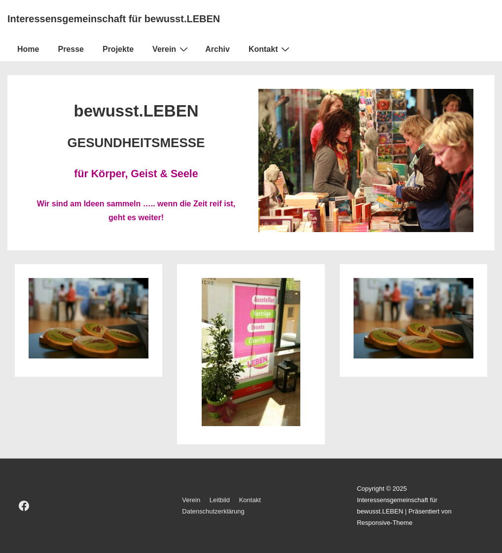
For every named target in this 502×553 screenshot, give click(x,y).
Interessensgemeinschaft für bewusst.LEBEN (113, 18)
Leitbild (220, 500)
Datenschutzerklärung (213, 511)
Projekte (118, 49)
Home (28, 49)
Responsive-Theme (385, 522)
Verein (171, 49)
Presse (71, 49)
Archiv (217, 49)
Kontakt (270, 49)
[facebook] (24, 506)
